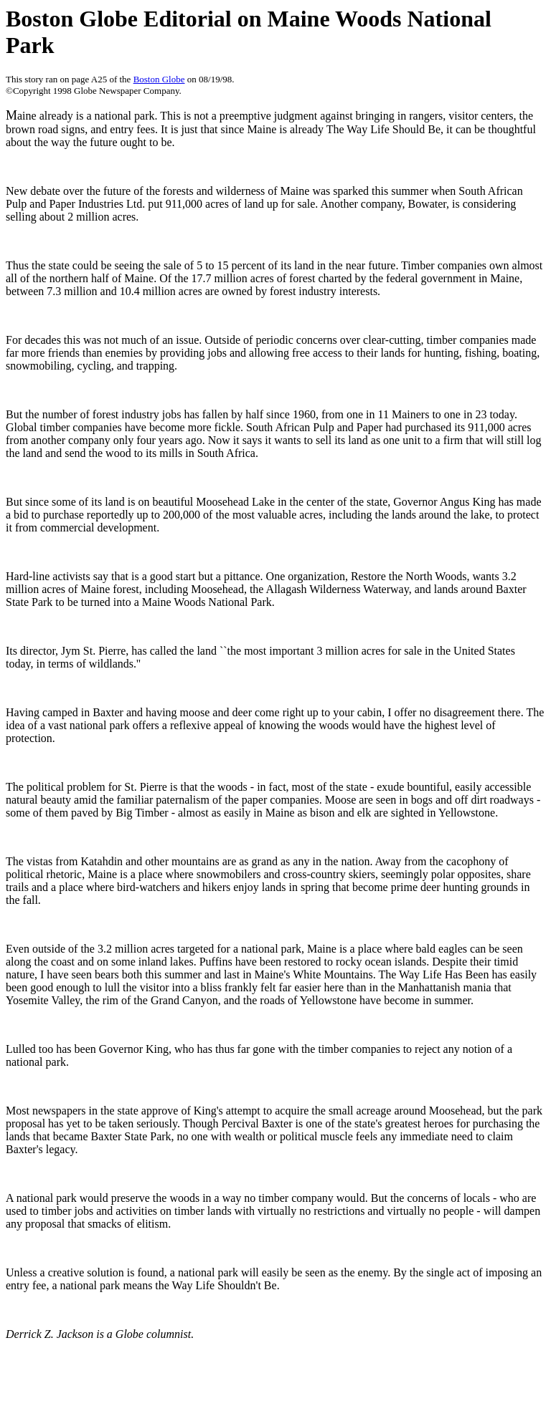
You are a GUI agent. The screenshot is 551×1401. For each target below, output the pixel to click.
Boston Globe (159, 79)
